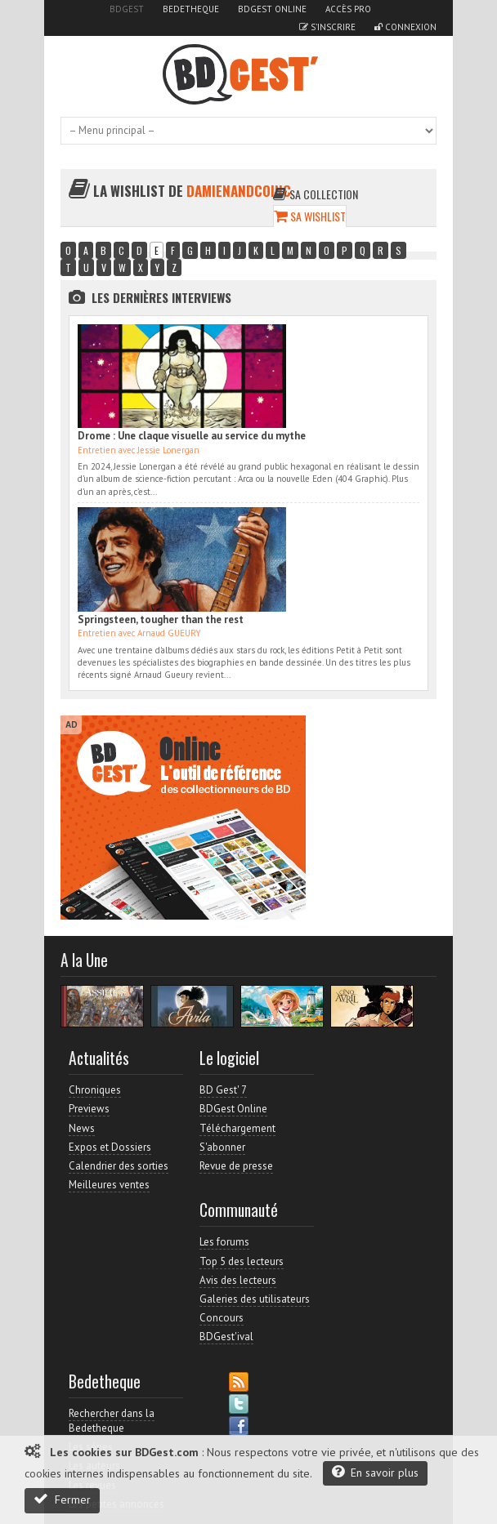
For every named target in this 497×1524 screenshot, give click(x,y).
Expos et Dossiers (110, 1147)
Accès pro (348, 9)
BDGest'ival (226, 1337)
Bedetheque (191, 9)
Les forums (224, 1242)
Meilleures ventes (109, 1185)
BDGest (127, 9)
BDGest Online (272, 9)
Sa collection (315, 194)
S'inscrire (327, 27)
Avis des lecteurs (237, 1280)
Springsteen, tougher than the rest (161, 619)
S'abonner (222, 1147)
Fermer (62, 1499)
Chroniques (95, 1090)
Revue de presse (236, 1166)
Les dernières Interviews (161, 297)
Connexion (405, 27)
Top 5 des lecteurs (241, 1261)
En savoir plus (375, 1472)
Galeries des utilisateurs (254, 1299)
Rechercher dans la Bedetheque (111, 1420)
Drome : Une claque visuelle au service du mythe (192, 436)
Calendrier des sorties (118, 1166)
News (82, 1128)
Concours (221, 1318)
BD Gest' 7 (223, 1090)
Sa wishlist (310, 216)
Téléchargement (237, 1128)
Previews (89, 1109)
